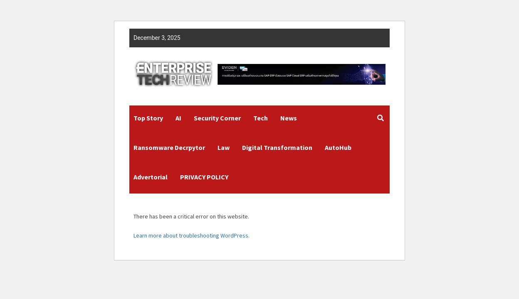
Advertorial (150, 177)
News (288, 118)
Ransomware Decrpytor (169, 147)
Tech (260, 118)
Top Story (148, 118)
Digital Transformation (277, 147)
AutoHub (338, 147)
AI (178, 118)
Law (223, 147)
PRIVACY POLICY (204, 177)
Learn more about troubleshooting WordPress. (191, 235)
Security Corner (217, 118)
